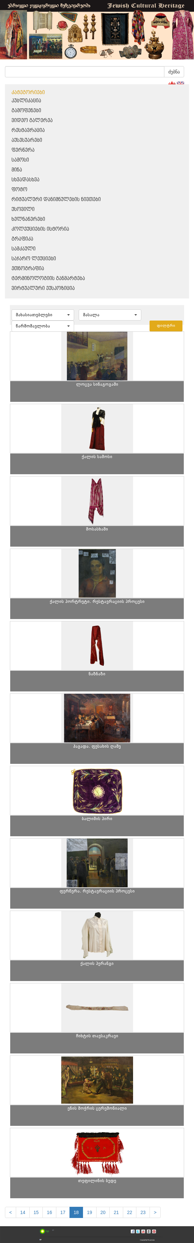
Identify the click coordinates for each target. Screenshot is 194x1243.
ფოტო (19, 190)
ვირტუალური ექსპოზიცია (43, 288)
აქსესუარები (27, 140)
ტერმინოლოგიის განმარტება (48, 278)
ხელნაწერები (28, 219)
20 (103, 1212)
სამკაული (24, 249)
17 (63, 1212)
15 (36, 1212)
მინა (17, 170)
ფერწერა (23, 150)
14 (22, 1212)
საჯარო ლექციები (34, 259)
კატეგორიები (28, 92)
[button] (43, 315)
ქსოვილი (23, 209)
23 (143, 1212)
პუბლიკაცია (26, 101)
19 (89, 1212)
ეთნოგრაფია (28, 269)
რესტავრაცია (28, 130)
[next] (155, 1212)
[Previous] (10, 1212)
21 (116, 1212)
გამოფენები (26, 111)
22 (129, 1212)
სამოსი (20, 160)
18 (76, 1212)
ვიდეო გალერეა (32, 120)
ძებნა (174, 71)
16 (49, 1212)
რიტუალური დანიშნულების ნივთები (56, 199)
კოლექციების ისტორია (40, 229)
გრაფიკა (22, 239)
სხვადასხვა (26, 180)
